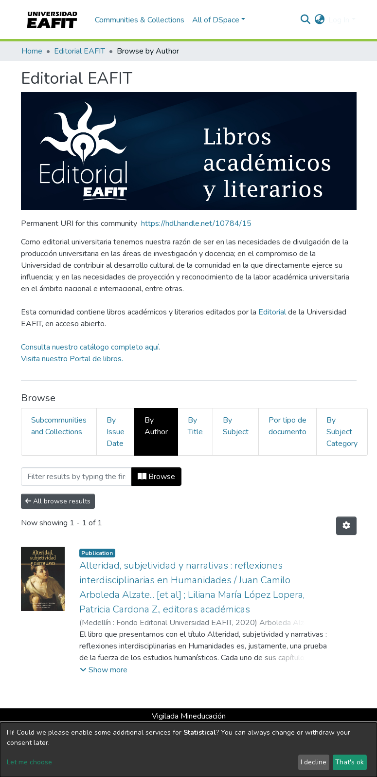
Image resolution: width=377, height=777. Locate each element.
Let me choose (29, 762)
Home (31, 51)
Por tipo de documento (287, 426)
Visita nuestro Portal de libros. (72, 358)
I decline (313, 762)
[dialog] (188, 749)
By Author (156, 426)
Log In (338, 20)
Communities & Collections (139, 20)
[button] (319, 20)
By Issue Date (116, 432)
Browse (156, 476)
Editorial (272, 312)
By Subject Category (342, 432)
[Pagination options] (346, 526)
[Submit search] (305, 20)
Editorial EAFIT (79, 51)
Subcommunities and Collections (59, 426)
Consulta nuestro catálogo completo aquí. (90, 347)
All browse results (57, 501)
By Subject (236, 426)
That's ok (349, 762)
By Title (195, 426)
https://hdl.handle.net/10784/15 (196, 223)
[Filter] (76, 476)
